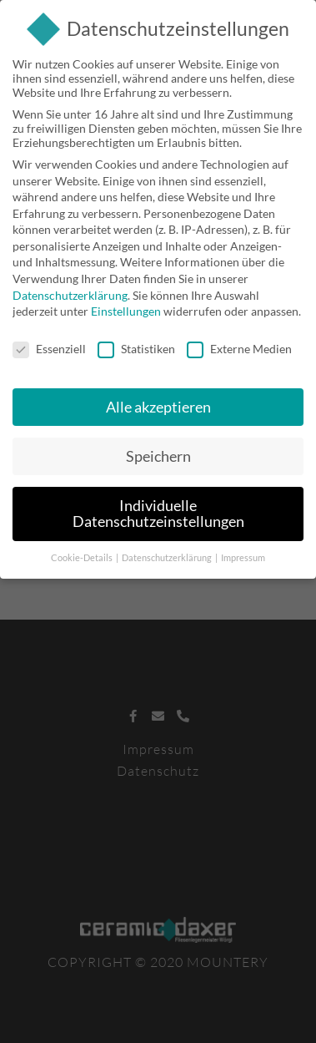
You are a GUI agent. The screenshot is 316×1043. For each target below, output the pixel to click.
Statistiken (136, 345)
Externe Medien (239, 345)
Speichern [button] (158, 453)
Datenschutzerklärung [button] (167, 554)
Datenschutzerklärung (70, 292)
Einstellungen (126, 308)
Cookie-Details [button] (82, 554)
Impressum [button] (243, 554)
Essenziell (49, 345)
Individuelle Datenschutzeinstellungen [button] (158, 511)
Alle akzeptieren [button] (158, 404)
